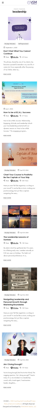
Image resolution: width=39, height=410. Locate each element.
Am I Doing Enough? (13, 364)
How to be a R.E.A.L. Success (17, 112)
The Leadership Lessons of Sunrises (16, 238)
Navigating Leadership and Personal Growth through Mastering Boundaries (16, 302)
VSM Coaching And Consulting (20, 401)
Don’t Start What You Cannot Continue (17, 52)
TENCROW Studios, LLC (28, 407)
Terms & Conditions (15, 404)
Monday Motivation (10, 44)
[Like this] (14, 57)
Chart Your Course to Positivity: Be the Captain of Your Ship (18, 176)
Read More (7, 74)
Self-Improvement (23, 44)
